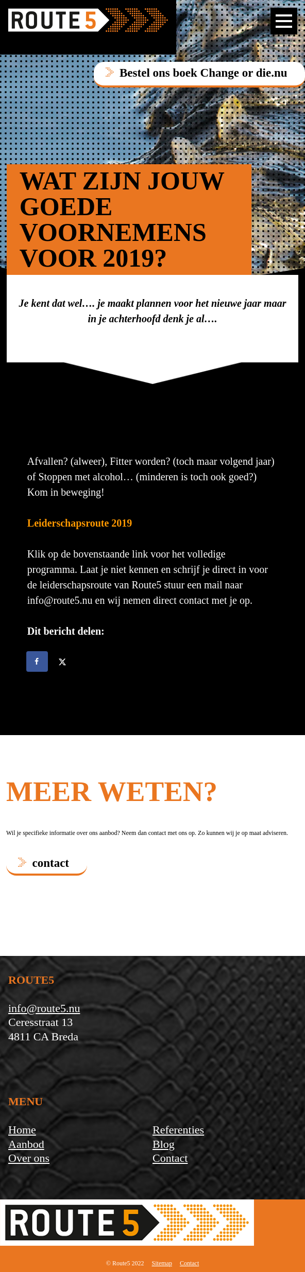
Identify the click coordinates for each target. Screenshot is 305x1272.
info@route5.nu (44, 1008)
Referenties (178, 1129)
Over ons (28, 1158)
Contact (170, 1158)
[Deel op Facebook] (37, 661)
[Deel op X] (63, 661)
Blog (163, 1144)
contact (51, 863)
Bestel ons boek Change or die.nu (203, 72)
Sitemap (162, 1263)
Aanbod (26, 1144)
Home (22, 1129)
